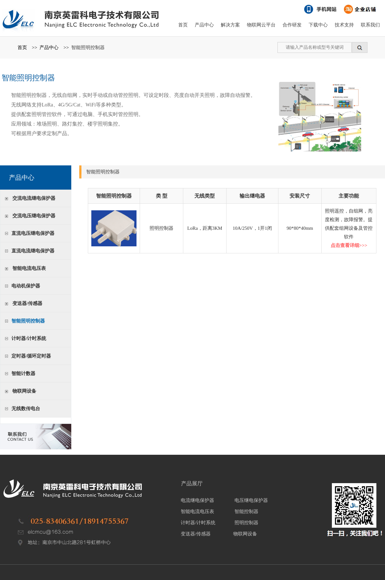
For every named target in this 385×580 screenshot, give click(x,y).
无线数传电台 (25, 408)
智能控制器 (246, 511)
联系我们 (370, 24)
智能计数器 (23, 373)
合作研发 (292, 24)
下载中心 (318, 24)
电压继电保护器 (251, 500)
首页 (183, 24)
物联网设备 (24, 391)
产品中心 (204, 24)
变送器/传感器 (27, 303)
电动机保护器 (25, 285)
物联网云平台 (261, 24)
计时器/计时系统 (28, 338)
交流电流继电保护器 (33, 198)
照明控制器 (246, 522)
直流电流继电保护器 (32, 250)
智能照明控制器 (88, 47)
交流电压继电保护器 (33, 215)
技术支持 (344, 24)
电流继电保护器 (197, 500)
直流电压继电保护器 (32, 233)
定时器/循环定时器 (31, 356)
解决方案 (230, 24)
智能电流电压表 (29, 268)
